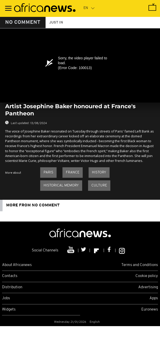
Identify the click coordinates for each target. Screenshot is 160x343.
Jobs (6, 298)
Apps (154, 298)
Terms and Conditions (139, 265)
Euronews (149, 310)
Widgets (9, 310)
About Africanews (17, 265)
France (72, 172)
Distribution (12, 287)
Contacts (9, 276)
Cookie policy (146, 276)
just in (56, 23)
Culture (99, 185)
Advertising (148, 287)
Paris (48, 172)
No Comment (22, 22)
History (99, 172)
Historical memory (61, 185)
